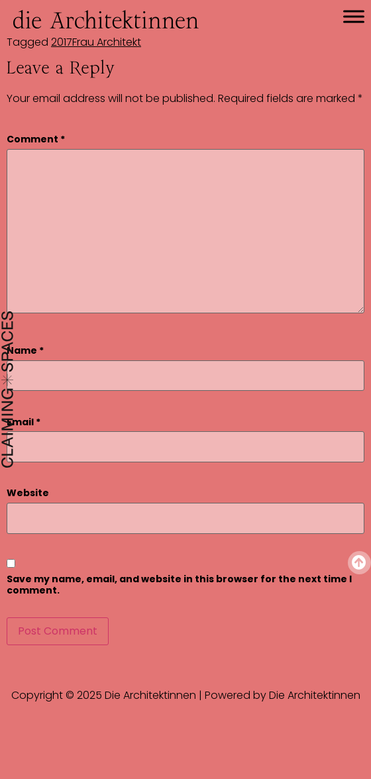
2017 (61, 42)
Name (25, 350)
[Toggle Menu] (353, 16)
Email (23, 422)
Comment (36, 139)
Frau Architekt (106, 42)
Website (28, 493)
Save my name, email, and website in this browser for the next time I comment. (179, 585)
